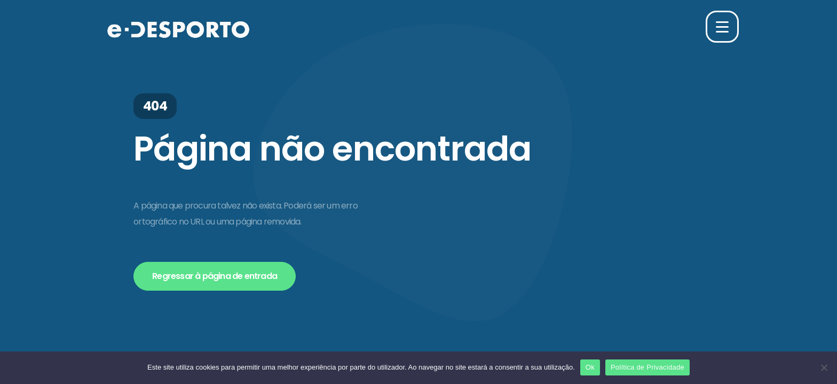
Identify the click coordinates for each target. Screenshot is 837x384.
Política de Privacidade (647, 367)
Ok (590, 367)
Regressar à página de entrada (214, 276)
